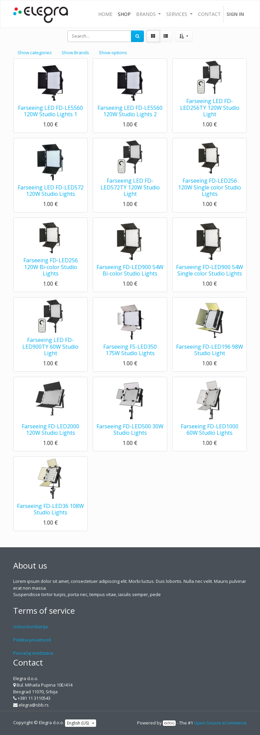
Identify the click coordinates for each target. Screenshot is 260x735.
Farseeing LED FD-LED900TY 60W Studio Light (50, 346)
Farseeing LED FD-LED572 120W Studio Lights (51, 191)
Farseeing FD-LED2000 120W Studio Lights (50, 429)
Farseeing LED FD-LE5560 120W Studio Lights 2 (130, 111)
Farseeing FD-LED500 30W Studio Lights (130, 429)
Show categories (35, 52)
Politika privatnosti (32, 640)
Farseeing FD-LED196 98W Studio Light (209, 350)
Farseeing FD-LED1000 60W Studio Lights (209, 429)
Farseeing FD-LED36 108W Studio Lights (50, 509)
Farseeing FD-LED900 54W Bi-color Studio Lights (130, 270)
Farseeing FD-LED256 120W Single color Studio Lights (209, 187)
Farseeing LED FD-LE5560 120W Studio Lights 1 (50, 111)
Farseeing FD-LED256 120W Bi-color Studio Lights (50, 267)
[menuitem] (105, 13)
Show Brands (75, 52)
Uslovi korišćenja (30, 627)
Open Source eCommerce (220, 723)
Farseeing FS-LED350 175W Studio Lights (130, 350)
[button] (183, 36)
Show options (113, 52)
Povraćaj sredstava (33, 653)
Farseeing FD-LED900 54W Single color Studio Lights (209, 270)
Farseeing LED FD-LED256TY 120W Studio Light (209, 107)
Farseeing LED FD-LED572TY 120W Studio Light (130, 187)
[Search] (137, 36)
